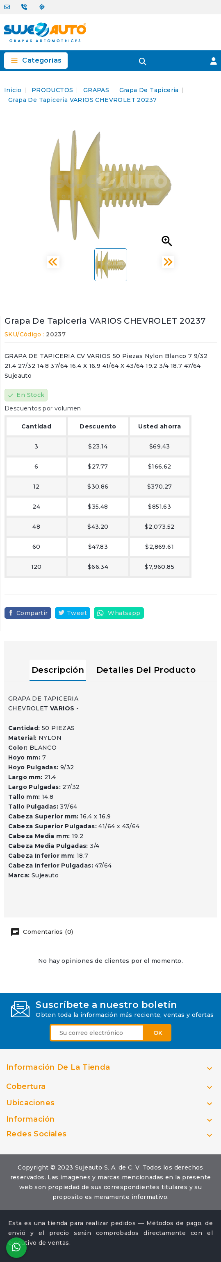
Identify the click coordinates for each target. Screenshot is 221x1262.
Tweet (77, 613)
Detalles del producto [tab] (146, 670)
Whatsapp (124, 613)
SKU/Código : (24, 334)
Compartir (32, 613)
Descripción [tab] (58, 670)
